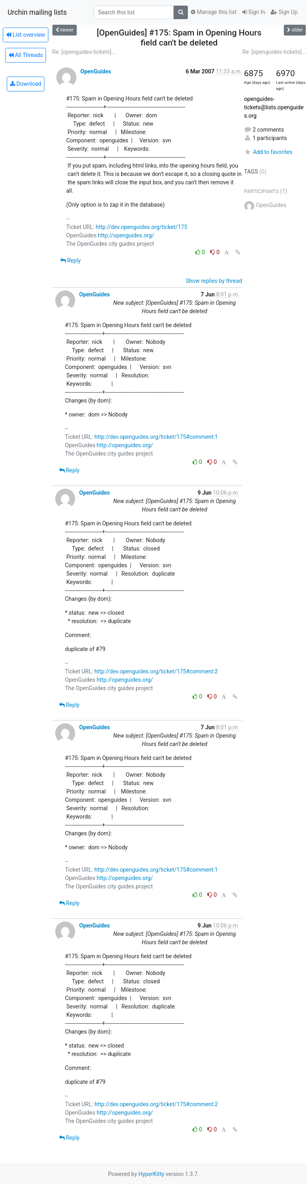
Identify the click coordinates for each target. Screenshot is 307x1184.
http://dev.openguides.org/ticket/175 (141, 227)
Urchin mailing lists (37, 12)
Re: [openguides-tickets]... (84, 52)
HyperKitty (151, 1174)
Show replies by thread (214, 281)
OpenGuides (95, 71)
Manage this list (213, 12)
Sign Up (284, 12)
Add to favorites (268, 152)
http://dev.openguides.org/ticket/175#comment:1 (156, 437)
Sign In (253, 12)
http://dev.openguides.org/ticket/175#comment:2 (156, 671)
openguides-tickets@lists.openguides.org (274, 107)
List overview (25, 35)
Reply (70, 260)
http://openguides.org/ (126, 235)
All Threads (25, 55)
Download (26, 84)
